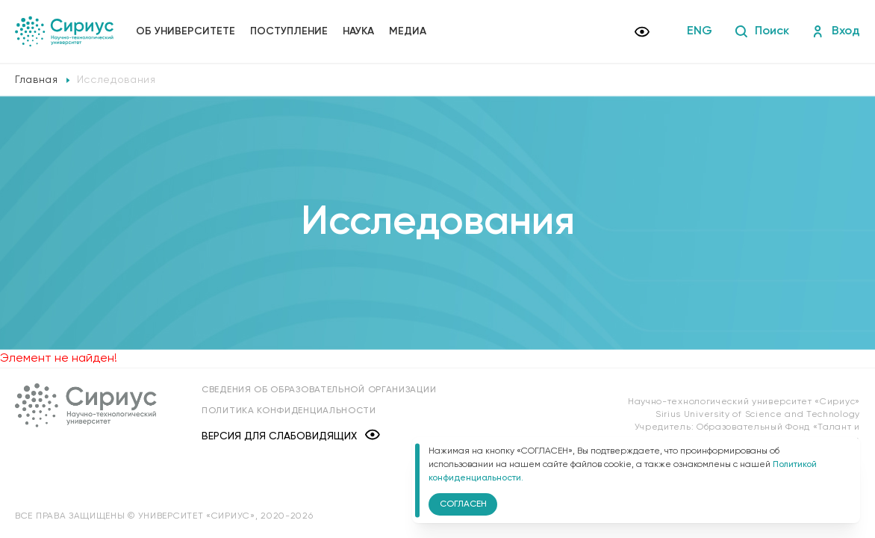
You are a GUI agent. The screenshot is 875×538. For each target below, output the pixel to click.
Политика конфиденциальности (289, 410)
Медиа (407, 31)
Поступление (289, 31)
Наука (358, 31)
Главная (36, 80)
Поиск (762, 31)
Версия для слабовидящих (291, 436)
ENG (699, 31)
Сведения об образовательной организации (319, 390)
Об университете (185, 31)
